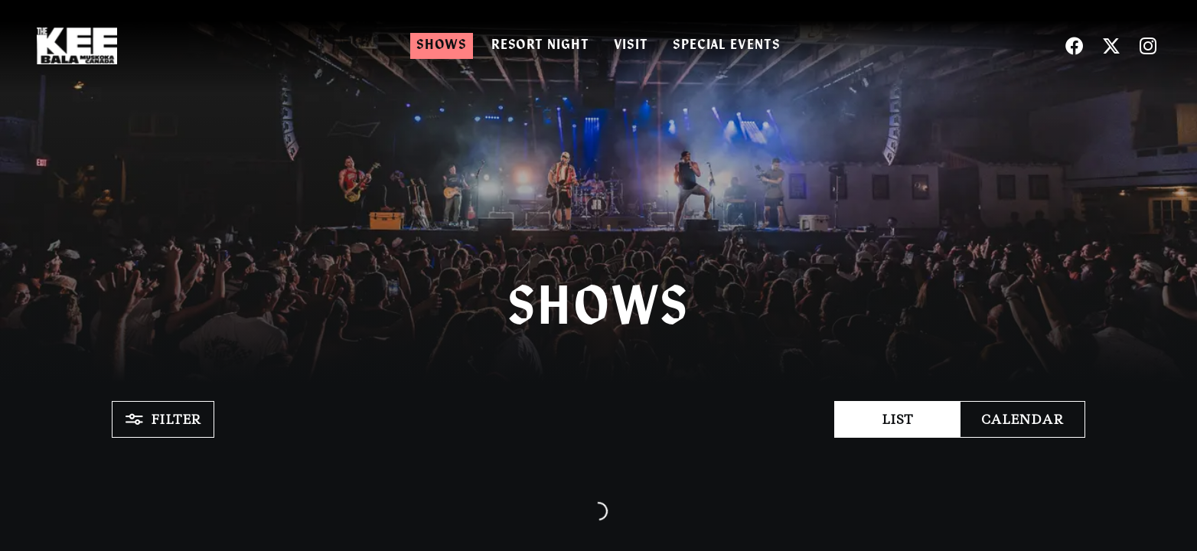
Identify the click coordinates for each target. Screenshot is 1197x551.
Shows (441, 45)
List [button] (897, 419)
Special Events (727, 45)
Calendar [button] (1022, 419)
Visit (631, 45)
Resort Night (540, 45)
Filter (163, 419)
